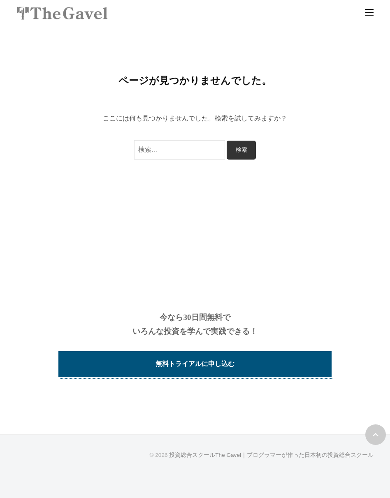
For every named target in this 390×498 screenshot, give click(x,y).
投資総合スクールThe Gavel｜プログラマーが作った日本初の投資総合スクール (271, 455)
